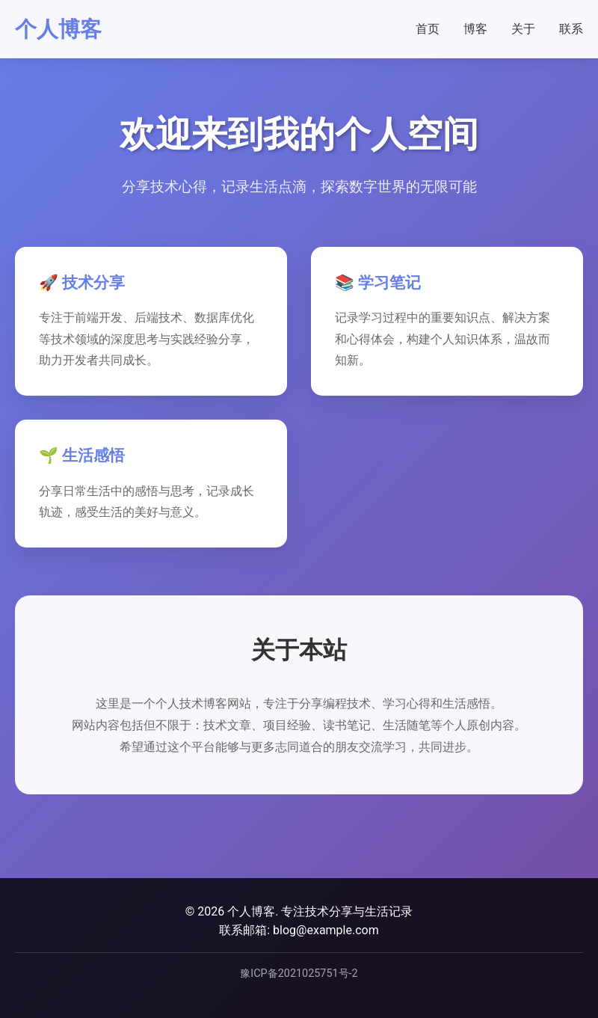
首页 (428, 29)
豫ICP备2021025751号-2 (298, 973)
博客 (475, 29)
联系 (571, 29)
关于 (523, 29)
